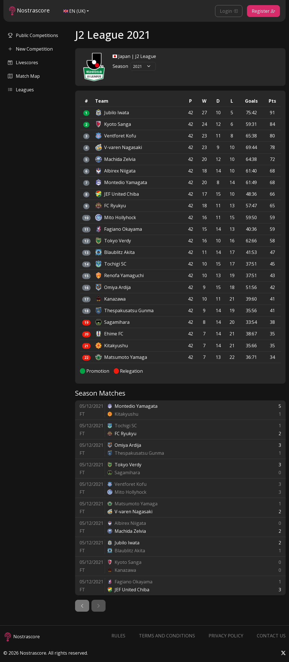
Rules (118, 636)
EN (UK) (75, 11)
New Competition (30, 49)
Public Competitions (33, 35)
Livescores (23, 62)
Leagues (21, 90)
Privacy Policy (226, 636)
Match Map (24, 76)
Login (229, 11)
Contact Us (271, 636)
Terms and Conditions (167, 636)
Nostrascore (29, 11)
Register (263, 11)
